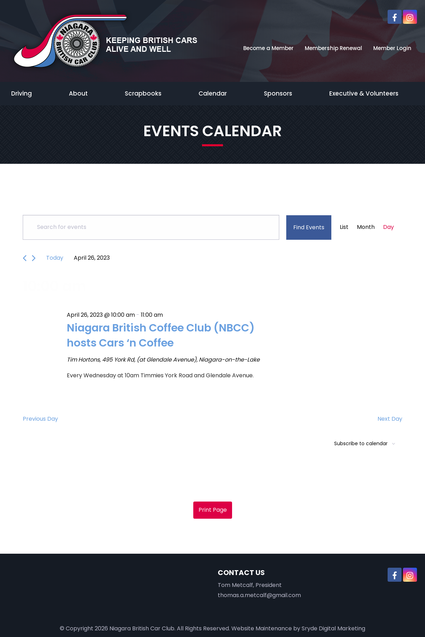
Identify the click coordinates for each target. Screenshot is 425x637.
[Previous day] (25, 258)
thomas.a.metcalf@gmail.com (259, 595)
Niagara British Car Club (141, 628)
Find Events (308, 227)
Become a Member (268, 48)
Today (54, 258)
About (78, 93)
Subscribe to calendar (361, 443)
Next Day (389, 419)
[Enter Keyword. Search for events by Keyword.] (151, 227)
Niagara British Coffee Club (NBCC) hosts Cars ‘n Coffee (164, 335)
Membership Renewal (333, 48)
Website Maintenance (261, 628)
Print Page (213, 510)
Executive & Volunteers (363, 93)
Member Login (392, 48)
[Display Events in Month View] (366, 227)
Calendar (213, 93)
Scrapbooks (143, 93)
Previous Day (40, 419)
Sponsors (278, 93)
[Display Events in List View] (344, 227)
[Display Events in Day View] (388, 227)
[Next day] (34, 258)
